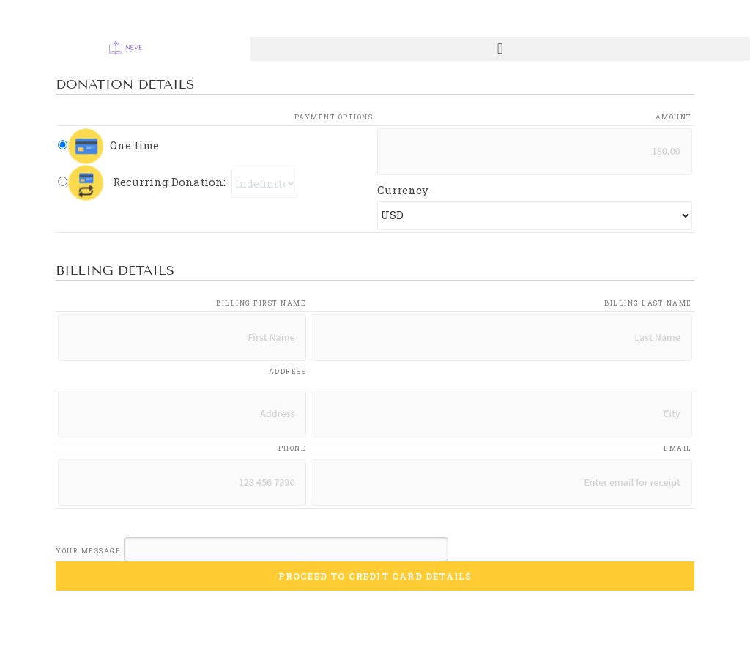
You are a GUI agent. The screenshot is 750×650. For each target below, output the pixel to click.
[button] (500, 49)
